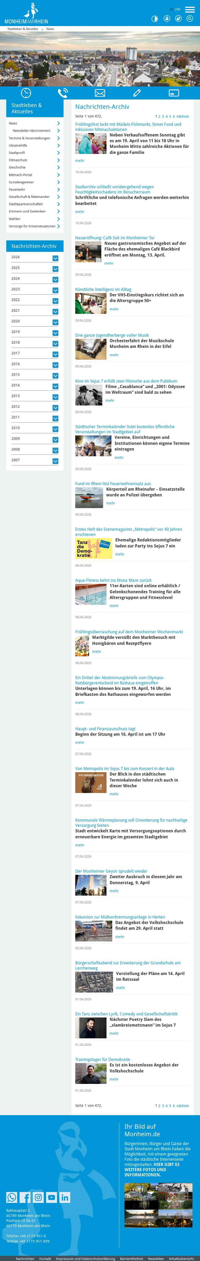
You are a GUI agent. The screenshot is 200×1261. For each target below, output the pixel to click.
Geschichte (17, 167)
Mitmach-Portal (20, 175)
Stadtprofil (17, 153)
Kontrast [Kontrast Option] (157, 19)
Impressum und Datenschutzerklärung (85, 1259)
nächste (183, 116)
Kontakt (45, 1259)
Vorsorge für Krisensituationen (32, 226)
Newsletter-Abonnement (31, 131)
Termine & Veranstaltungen (29, 138)
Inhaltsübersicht (181, 1259)
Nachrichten (25, 1259)
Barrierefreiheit (131, 1259)
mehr (79, 161)
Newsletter (156, 1259)
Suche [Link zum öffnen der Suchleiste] (191, 19)
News (50, 29)
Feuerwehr (17, 189)
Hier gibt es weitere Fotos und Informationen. (151, 1169)
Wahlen (14, 219)
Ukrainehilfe (18, 145)
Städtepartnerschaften (26, 204)
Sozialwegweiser (21, 182)
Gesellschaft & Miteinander (29, 197)
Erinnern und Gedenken (27, 211)
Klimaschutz (18, 160)
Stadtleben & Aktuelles (23, 29)
